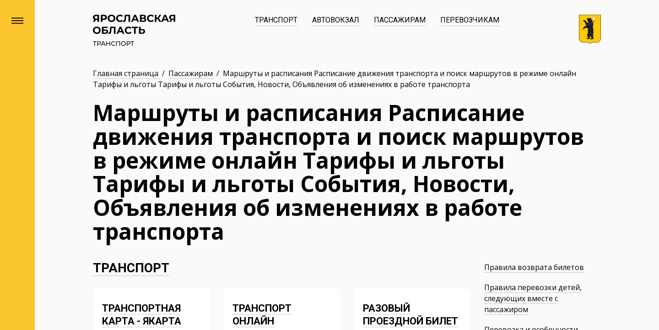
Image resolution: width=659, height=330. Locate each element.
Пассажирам (400, 20)
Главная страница (126, 73)
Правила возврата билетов (534, 267)
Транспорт (276, 20)
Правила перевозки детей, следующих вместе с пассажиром (533, 298)
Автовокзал (335, 20)
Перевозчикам (469, 20)
